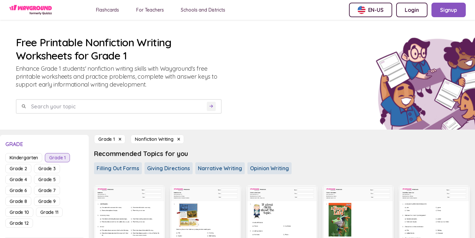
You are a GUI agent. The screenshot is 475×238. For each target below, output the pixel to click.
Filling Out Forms (118, 168)
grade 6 (18, 190)
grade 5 (47, 179)
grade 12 (19, 223)
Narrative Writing (220, 168)
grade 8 (18, 201)
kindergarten (24, 158)
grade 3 (47, 169)
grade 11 (49, 212)
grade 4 (18, 179)
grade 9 (47, 201)
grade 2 (18, 169)
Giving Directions (168, 168)
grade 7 (47, 190)
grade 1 (57, 158)
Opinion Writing (269, 168)
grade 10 (19, 212)
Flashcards (107, 10)
